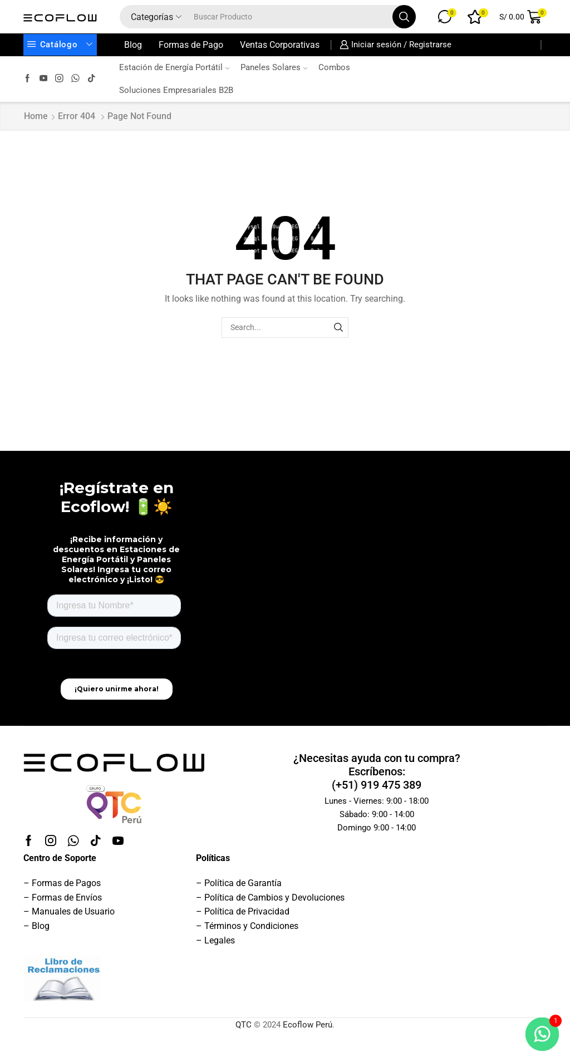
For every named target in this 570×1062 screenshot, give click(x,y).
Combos (334, 67)
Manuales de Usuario (73, 911)
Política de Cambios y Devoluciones (274, 897)
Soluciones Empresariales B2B (176, 90)
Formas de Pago (191, 45)
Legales (219, 940)
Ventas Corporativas (280, 45)
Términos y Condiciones (251, 926)
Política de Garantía (243, 883)
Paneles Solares (273, 67)
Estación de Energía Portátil (174, 67)
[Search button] (404, 16)
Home (36, 116)
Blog (133, 45)
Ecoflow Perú (307, 1025)
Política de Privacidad (246, 911)
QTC (243, 1025)
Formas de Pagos (66, 883)
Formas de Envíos (67, 897)
